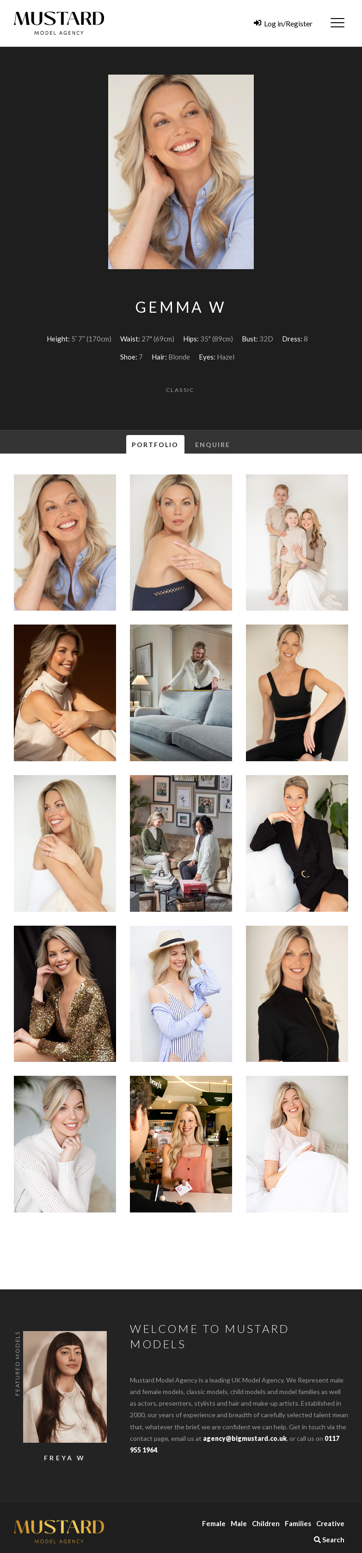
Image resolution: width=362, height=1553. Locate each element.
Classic (180, 389)
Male (239, 1523)
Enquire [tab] (213, 444)
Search (329, 1539)
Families (298, 1523)
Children (266, 1523)
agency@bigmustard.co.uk (245, 1438)
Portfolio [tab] (155, 444)
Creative (330, 1523)
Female (214, 1523)
